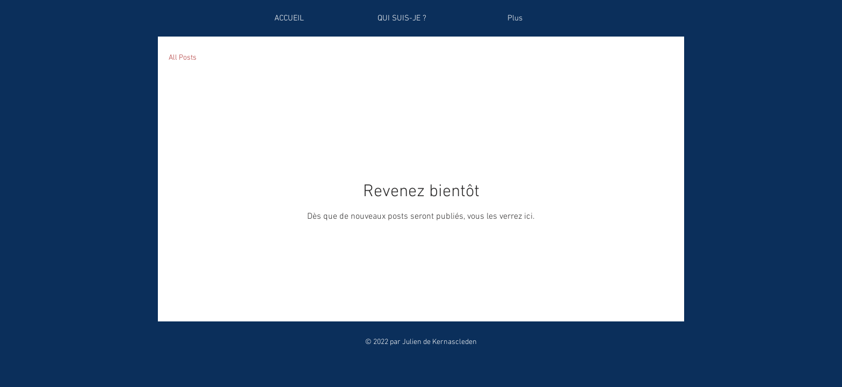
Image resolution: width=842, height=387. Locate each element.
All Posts (183, 57)
